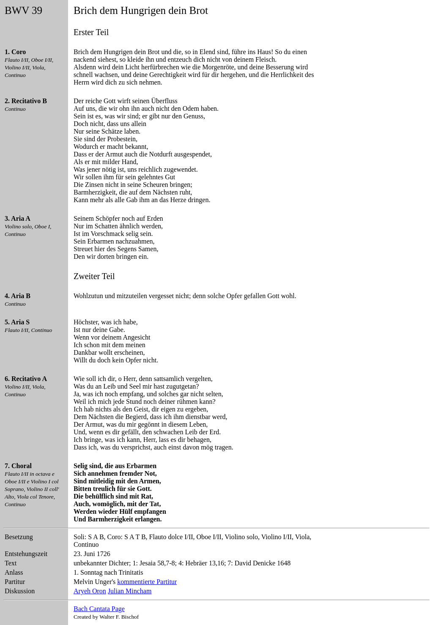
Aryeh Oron (90, 591)
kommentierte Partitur (147, 581)
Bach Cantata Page (99, 608)
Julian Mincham (130, 591)
